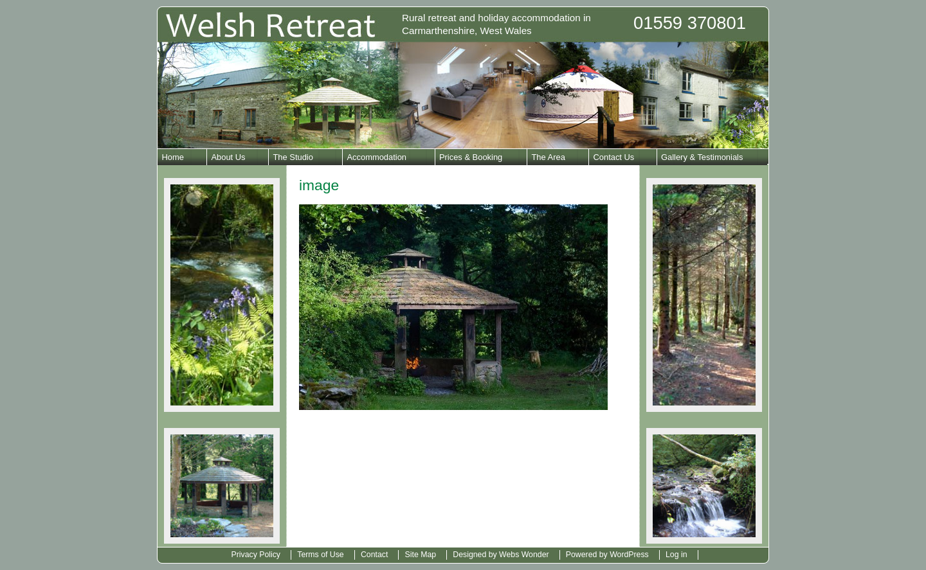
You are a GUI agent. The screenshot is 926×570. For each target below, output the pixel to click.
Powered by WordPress (607, 554)
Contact (374, 554)
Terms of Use (320, 554)
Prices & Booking (470, 157)
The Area (548, 157)
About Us (228, 157)
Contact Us (613, 157)
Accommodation (376, 157)
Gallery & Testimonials (702, 157)
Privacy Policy (255, 554)
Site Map (421, 554)
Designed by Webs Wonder (501, 554)
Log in (676, 554)
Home (172, 157)
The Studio (293, 157)
